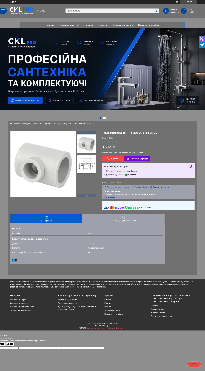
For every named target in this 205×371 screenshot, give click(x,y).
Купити (114, 158)
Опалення (155, 305)
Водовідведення (158, 313)
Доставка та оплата (123, 25)
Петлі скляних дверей (67, 303)
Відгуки (107, 299)
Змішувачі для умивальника (22, 307)
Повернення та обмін (148, 25)
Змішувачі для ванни (19, 303)
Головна (50, 25)
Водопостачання (158, 309)
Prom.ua (115, 323)
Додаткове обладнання (161, 316)
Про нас (89, 25)
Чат (194, 364)
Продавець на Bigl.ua (102, 326)
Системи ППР (37, 124)
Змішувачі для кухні (18, 299)
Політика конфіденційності (116, 328)
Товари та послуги (68, 25)
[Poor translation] (9, 344)
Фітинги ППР (50, 124)
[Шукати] (156, 10)
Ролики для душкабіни (67, 299)
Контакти (102, 25)
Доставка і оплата (112, 310)
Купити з (139, 158)
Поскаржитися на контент (95, 328)
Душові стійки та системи (21, 310)
